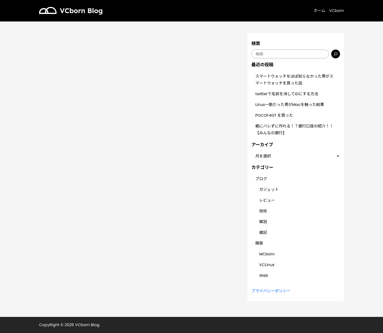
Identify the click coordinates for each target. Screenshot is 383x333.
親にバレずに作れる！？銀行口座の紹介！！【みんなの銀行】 (294, 129)
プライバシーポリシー (270, 291)
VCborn (336, 10)
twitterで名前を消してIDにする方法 (286, 94)
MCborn (267, 254)
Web (263, 275)
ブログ (261, 179)
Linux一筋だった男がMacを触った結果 (289, 104)
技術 (263, 211)
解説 (263, 222)
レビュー (267, 200)
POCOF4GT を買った (274, 115)
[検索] (335, 54)
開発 (259, 243)
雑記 (263, 232)
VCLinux (266, 265)
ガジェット (269, 189)
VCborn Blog (87, 325)
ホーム (319, 10)
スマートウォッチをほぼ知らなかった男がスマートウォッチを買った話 (294, 79)
